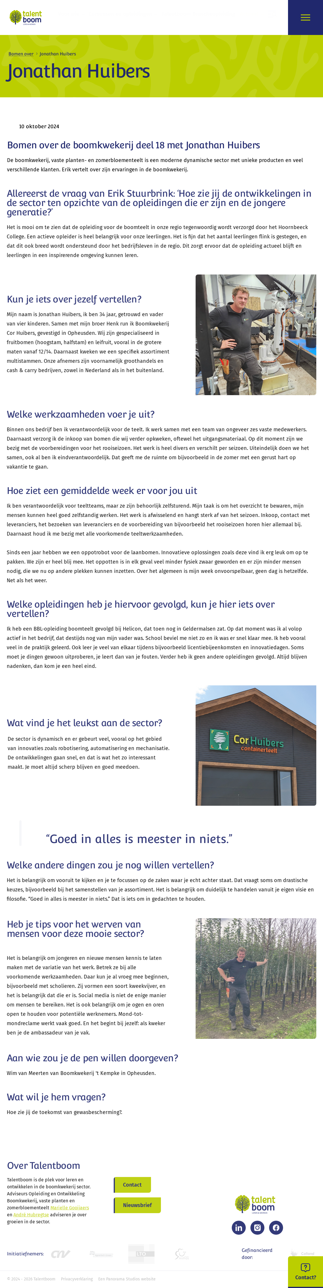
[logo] (27, 17)
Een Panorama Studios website (127, 1279)
